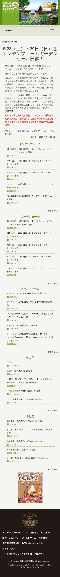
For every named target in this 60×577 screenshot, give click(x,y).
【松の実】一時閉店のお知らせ (41, 137)
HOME (8, 30)
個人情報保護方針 (10, 543)
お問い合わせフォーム (32, 543)
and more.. (53, 211)
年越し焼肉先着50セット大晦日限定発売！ (25, 399)
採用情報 (43, 537)
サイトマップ (8, 548)
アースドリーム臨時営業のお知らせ (22, 325)
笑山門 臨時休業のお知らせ (19, 371)
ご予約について (13, 362)
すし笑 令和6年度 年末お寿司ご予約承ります (28, 458)
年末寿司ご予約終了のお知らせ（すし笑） (25, 421)
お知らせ (34, 532)
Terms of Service (28, 567)
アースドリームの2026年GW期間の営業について (28, 293)
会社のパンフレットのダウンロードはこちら (23, 553)
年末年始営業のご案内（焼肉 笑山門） (24, 391)
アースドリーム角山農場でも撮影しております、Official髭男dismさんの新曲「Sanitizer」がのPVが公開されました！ (30, 337)
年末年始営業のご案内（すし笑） (21, 450)
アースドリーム (29, 537)
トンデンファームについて (15, 532)
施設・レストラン (10, 537)
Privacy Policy (47, 565)
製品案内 (45, 532)
